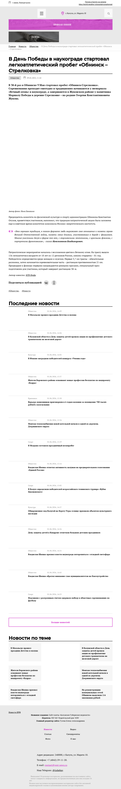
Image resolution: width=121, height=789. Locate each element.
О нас (73, 727)
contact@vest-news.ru (56, 753)
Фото (48, 727)
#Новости (26, 290)
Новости (47, 717)
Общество (14, 78)
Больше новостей (60, 610)
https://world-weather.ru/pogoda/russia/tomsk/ (95, 4)
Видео (73, 717)
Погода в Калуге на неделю (95, 2)
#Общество (14, 290)
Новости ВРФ (15, 700)
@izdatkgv (57, 759)
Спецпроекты (73, 722)
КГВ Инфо (31, 275)
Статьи (47, 722)
